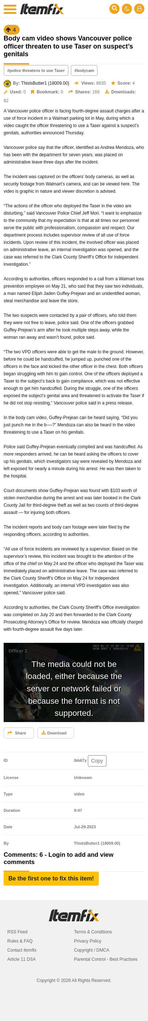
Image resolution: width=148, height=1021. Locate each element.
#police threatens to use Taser (36, 70)
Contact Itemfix (21, 950)
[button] (51, 879)
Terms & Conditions (93, 931)
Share (17, 733)
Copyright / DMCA (91, 950)
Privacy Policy (87, 941)
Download (54, 733)
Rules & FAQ (19, 941)
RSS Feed (17, 931)
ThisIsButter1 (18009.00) (45, 83)
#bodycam (84, 70)
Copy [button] (97, 761)
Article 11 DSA (21, 959)
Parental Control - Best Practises (105, 959)
